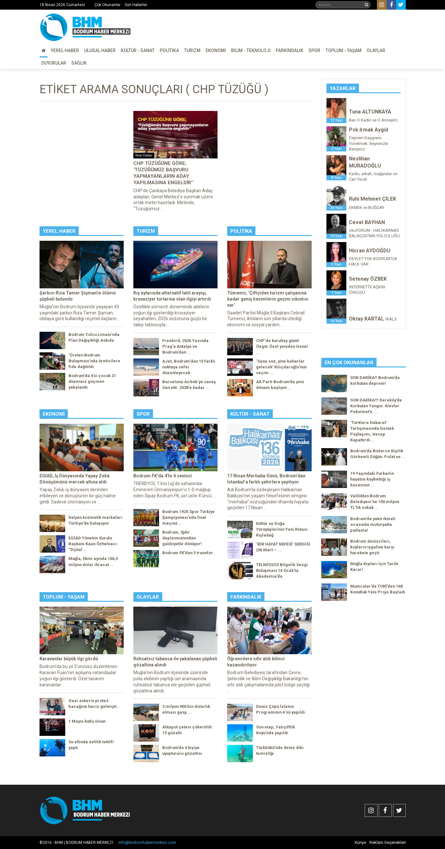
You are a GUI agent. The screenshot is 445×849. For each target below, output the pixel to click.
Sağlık (79, 63)
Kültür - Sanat (138, 50)
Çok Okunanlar (107, 5)
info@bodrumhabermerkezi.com (147, 842)
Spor (314, 50)
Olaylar (376, 50)
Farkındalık (289, 50)
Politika (169, 50)
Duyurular (53, 63)
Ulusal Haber (100, 50)
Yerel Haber (65, 50)
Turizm (192, 50)
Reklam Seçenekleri (387, 842)
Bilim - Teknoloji (251, 50)
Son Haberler (136, 5)
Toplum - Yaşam (343, 50)
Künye (360, 842)
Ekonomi (216, 50)
